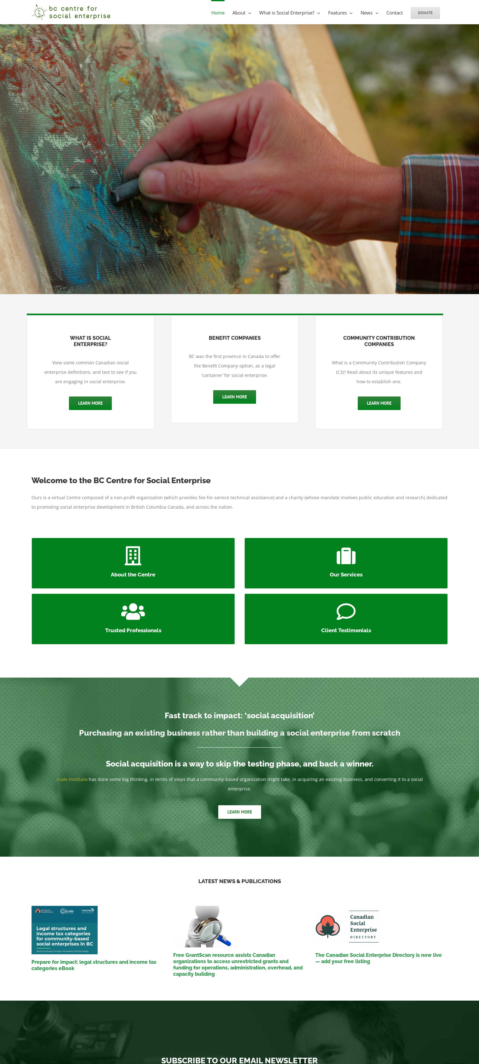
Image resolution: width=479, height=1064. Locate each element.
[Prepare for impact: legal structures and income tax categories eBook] (97, 930)
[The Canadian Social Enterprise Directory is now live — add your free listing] (381, 926)
